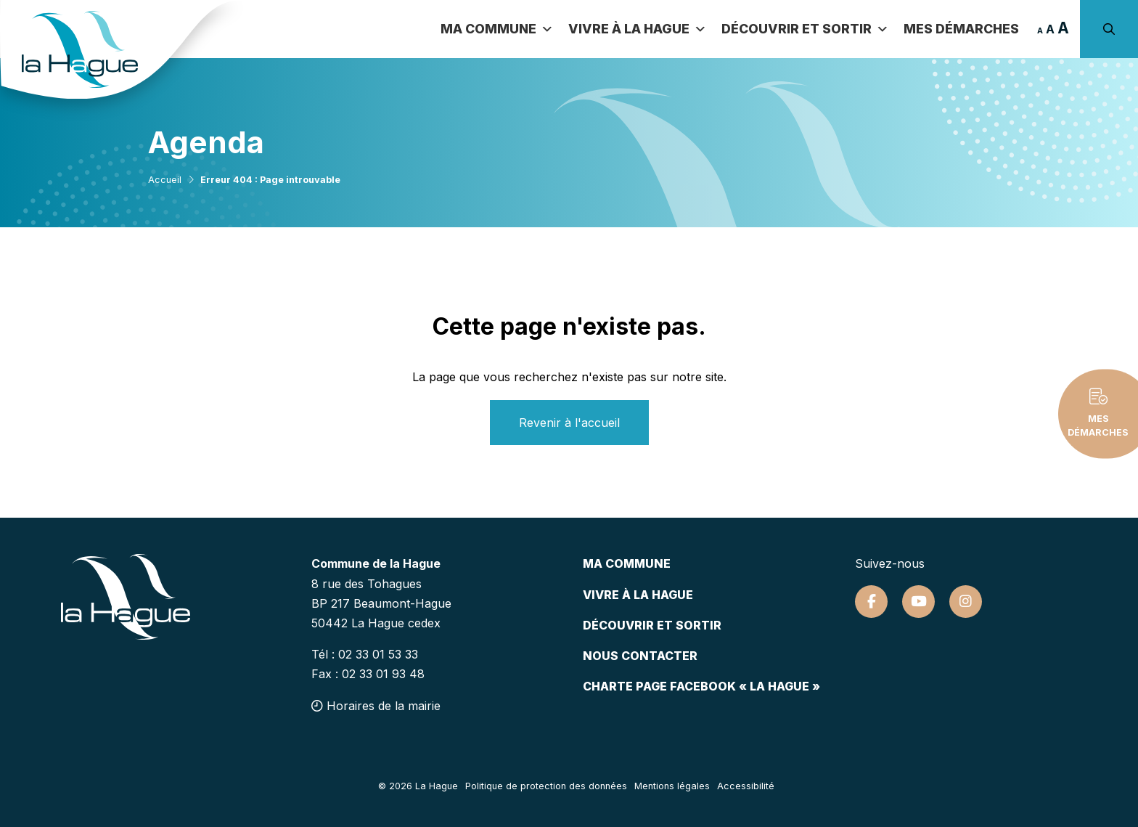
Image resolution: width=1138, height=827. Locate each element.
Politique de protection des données (546, 786)
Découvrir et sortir (805, 29)
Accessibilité (745, 786)
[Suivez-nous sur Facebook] (871, 601)
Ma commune (497, 29)
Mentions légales (672, 786)
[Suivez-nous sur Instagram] (965, 601)
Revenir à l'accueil (569, 422)
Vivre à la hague (638, 594)
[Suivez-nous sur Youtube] (918, 601)
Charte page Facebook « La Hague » (701, 686)
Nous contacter (640, 655)
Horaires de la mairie (376, 705)
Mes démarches (961, 28)
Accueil (164, 179)
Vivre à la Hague (637, 29)
